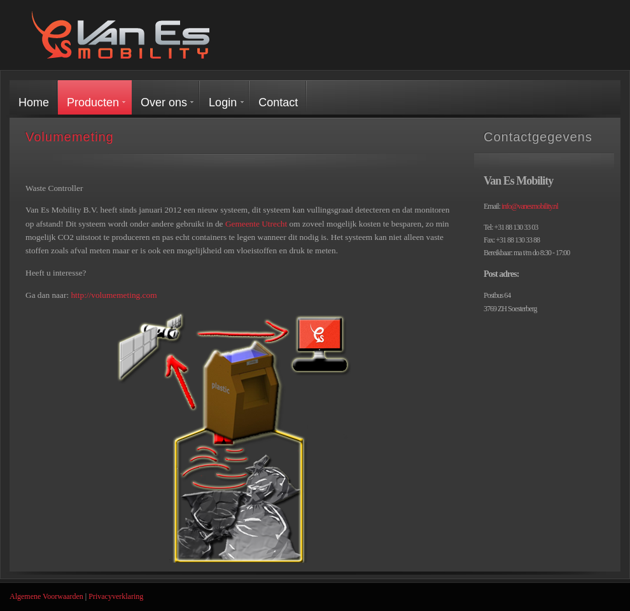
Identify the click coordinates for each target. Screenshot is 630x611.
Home (33, 102)
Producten (93, 102)
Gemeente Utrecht (256, 223)
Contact (278, 102)
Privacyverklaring (115, 596)
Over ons (164, 102)
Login (223, 102)
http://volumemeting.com (114, 295)
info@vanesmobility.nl (529, 206)
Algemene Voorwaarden (46, 596)
